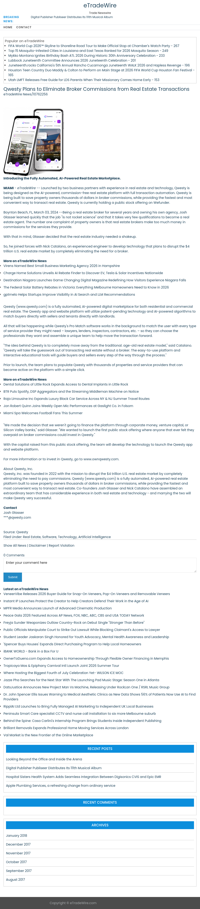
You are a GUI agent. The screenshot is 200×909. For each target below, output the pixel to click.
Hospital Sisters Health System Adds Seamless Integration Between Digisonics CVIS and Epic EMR (83, 776)
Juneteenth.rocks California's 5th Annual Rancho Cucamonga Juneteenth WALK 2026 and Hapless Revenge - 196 (99, 65)
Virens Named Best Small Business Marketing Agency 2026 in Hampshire (61, 265)
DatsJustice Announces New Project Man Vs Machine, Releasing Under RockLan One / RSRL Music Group (86, 687)
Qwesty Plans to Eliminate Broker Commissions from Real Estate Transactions (96, 89)
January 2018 (16, 835)
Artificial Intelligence (94, 537)
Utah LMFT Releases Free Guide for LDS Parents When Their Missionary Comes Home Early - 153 (83, 80)
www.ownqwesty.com (101, 459)
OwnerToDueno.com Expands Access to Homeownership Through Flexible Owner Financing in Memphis (86, 658)
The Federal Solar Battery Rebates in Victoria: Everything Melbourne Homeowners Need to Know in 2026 (86, 287)
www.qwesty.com (32, 306)
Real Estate (32, 537)
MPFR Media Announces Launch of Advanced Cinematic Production (57, 608)
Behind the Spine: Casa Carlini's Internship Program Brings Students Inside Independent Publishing (82, 720)
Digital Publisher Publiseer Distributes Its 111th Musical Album (72, 17)
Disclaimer (37, 545)
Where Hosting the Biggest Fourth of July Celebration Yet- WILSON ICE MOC (63, 673)
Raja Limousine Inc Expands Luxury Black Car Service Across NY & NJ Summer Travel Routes (76, 398)
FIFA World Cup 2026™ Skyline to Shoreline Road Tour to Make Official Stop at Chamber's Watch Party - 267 (93, 46)
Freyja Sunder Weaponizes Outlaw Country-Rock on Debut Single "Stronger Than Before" (74, 622)
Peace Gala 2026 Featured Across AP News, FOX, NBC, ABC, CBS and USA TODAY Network (73, 615)
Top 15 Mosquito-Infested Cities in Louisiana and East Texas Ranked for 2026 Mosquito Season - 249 (88, 50)
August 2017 (15, 879)
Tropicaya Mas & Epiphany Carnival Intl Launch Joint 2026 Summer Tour (61, 665)
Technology (67, 537)
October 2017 (16, 862)
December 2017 (18, 844)
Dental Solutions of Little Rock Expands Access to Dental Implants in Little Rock (65, 384)
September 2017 (19, 870)
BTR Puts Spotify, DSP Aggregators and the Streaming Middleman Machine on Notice (71, 391)
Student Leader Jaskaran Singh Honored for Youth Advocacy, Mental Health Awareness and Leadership (86, 637)
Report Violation (61, 545)
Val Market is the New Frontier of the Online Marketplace (48, 735)
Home (7, 27)
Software (49, 537)
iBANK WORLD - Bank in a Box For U (30, 651)
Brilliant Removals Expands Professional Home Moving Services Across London (66, 728)
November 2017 (18, 853)
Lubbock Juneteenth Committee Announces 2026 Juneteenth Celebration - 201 (72, 60)
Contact (23, 27)
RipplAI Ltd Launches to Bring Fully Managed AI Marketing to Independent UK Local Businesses (78, 706)
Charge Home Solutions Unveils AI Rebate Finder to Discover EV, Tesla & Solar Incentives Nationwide (83, 273)
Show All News (14, 545)
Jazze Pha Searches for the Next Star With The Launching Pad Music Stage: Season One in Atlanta (81, 680)
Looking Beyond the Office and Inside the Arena (44, 759)
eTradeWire (100, 5)
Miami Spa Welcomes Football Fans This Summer (43, 413)
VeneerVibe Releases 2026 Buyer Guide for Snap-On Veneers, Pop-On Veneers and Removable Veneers (86, 594)
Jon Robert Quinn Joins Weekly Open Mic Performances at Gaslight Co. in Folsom (68, 406)
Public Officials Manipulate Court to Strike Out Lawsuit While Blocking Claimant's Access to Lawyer (81, 629)
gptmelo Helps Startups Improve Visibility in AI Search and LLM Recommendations (69, 294)
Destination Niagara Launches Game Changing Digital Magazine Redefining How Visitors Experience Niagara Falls (94, 280)
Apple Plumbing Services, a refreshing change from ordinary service (60, 785)
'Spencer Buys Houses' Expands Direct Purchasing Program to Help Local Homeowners (72, 644)
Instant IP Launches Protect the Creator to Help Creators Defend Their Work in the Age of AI (75, 601)
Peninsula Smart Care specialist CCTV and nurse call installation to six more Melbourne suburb (79, 713)
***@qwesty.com (17, 517)
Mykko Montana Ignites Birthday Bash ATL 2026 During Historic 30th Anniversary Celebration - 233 (86, 55)
